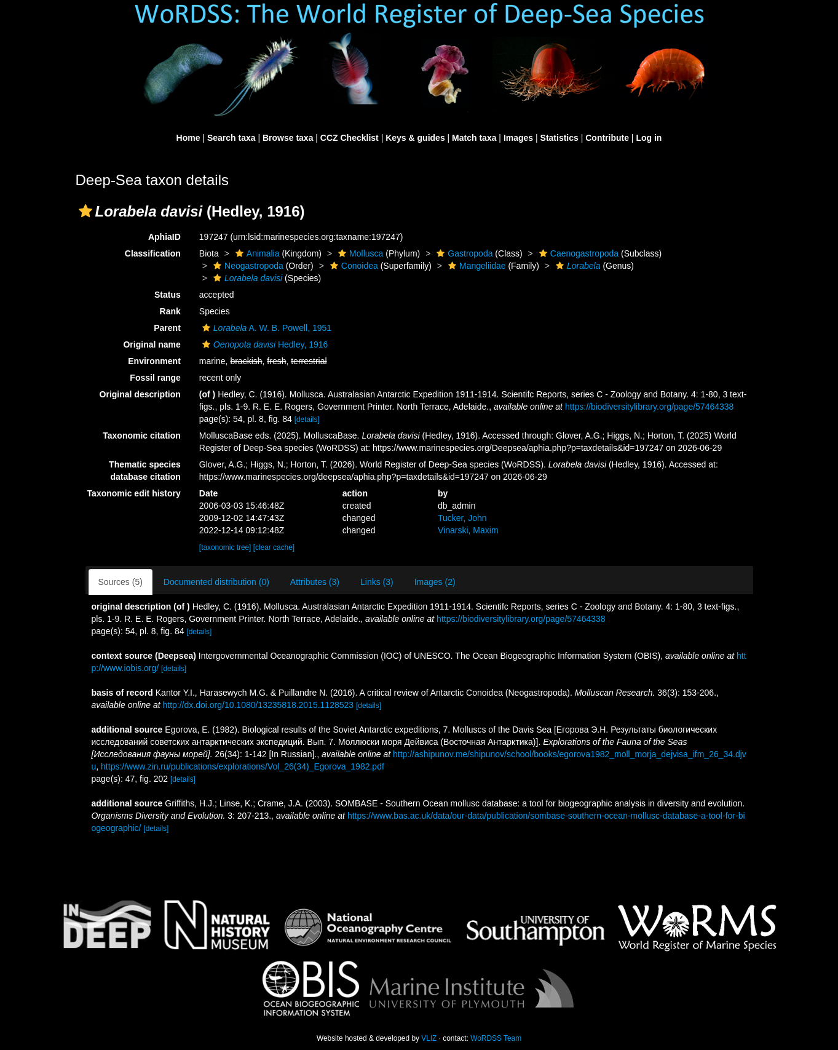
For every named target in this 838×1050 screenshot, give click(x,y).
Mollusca (359, 253)
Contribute (607, 138)
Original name (151, 344)
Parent (167, 328)
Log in (649, 138)
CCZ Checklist (349, 138)
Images (518, 138)
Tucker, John (462, 518)
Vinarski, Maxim (468, 530)
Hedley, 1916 (263, 344)
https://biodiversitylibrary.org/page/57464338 (649, 407)
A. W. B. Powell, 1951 (265, 328)
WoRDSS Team (495, 1038)
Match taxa (474, 138)
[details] (307, 419)
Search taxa (231, 138)
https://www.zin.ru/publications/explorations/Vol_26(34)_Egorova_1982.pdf (242, 766)
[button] (85, 211)
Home (188, 138)
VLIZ (429, 1038)
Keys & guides (415, 138)
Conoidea (352, 266)
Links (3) (376, 582)
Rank (170, 311)
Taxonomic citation (142, 435)
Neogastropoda (246, 266)
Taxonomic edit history (134, 493)
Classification (153, 253)
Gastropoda (462, 253)
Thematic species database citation (145, 470)
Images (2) (435, 582)
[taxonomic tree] (226, 547)
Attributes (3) (314, 582)
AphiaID (164, 237)
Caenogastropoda (577, 253)
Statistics (559, 138)
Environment (154, 361)
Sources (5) (120, 582)
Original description (140, 394)
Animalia (256, 253)
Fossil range (155, 378)
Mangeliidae (475, 266)
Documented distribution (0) (216, 582)
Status (167, 295)
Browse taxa (288, 138)
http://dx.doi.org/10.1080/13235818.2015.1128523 (258, 705)
